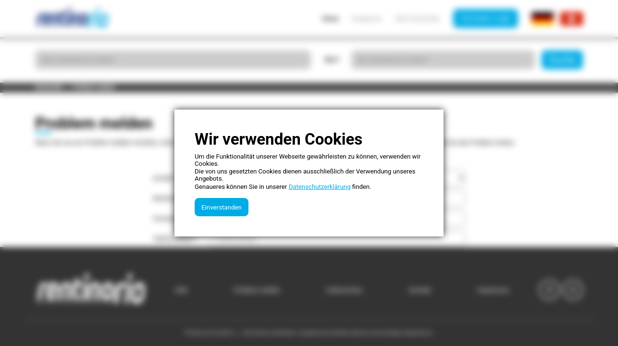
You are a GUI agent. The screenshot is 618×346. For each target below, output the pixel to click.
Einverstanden (221, 207)
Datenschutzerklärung (320, 186)
